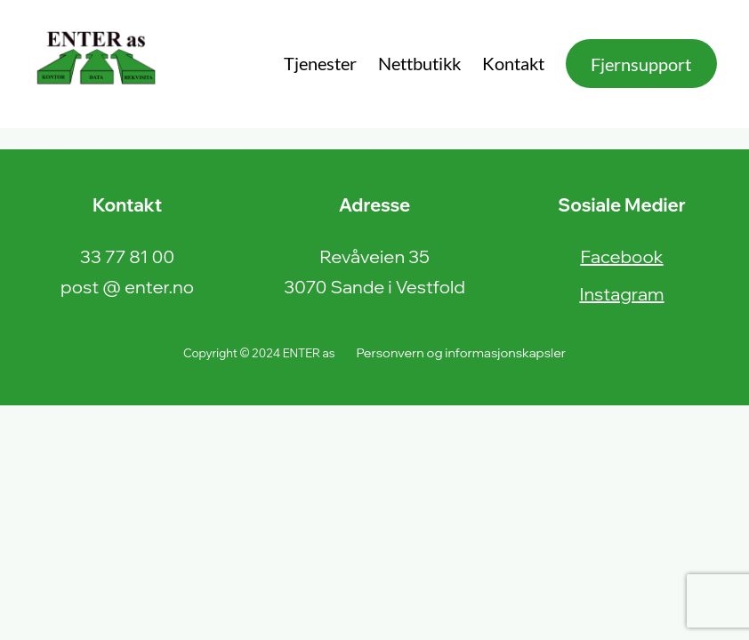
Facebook (621, 256)
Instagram (621, 294)
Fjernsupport (641, 64)
